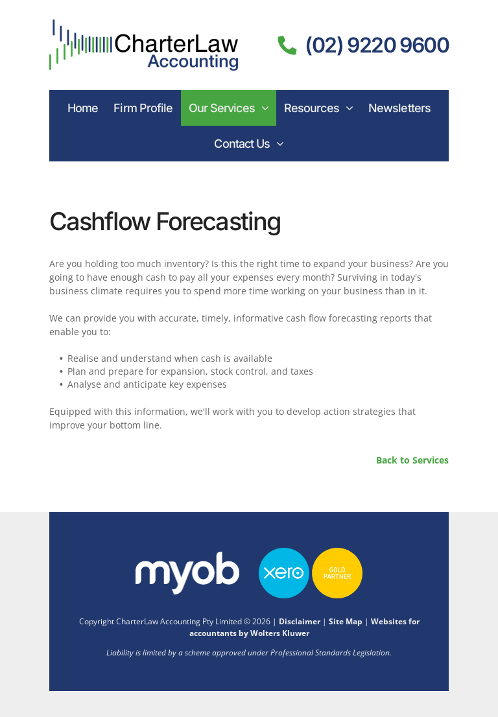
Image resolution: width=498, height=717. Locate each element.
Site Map (345, 621)
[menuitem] (83, 108)
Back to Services (412, 460)
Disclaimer (299, 621)
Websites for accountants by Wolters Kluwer (304, 627)
